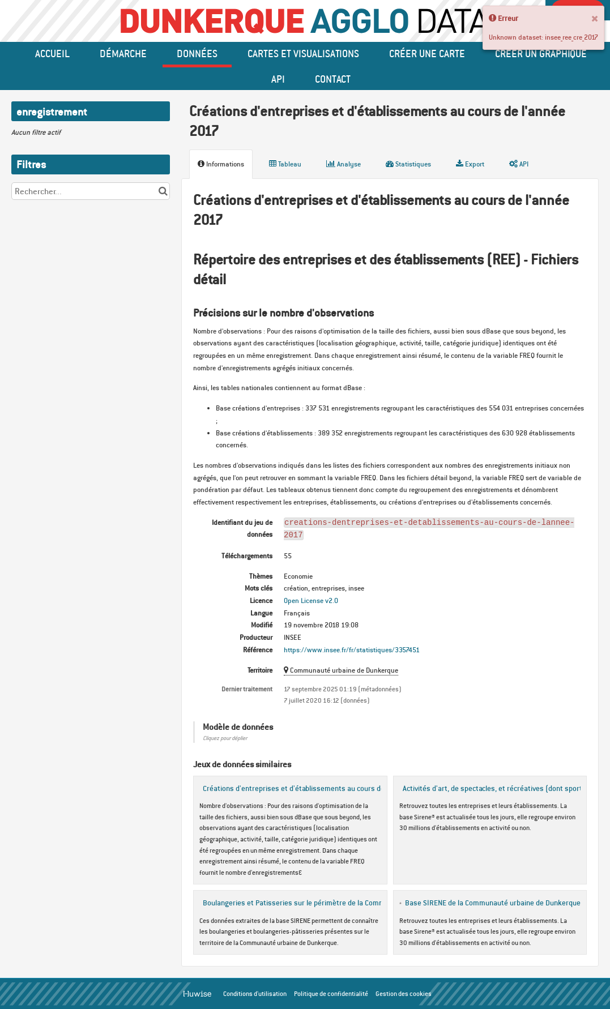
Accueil (52, 53)
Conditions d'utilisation (255, 993)
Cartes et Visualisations (303, 53)
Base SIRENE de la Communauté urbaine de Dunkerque (493, 902)
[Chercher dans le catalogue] (163, 191)
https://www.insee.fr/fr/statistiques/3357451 (352, 650)
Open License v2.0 (311, 600)
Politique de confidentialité (331, 993)
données (197, 53)
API (278, 78)
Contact (333, 78)
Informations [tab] (221, 164)
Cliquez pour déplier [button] (225, 738)
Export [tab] (470, 164)
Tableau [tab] (285, 164)
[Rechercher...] (90, 191)
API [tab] (518, 164)
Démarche (123, 53)
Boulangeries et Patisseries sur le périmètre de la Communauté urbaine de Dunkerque (341, 902)
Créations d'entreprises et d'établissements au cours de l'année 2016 (315, 788)
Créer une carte (427, 53)
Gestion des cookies (404, 993)
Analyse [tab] (343, 164)
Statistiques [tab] (408, 164)
